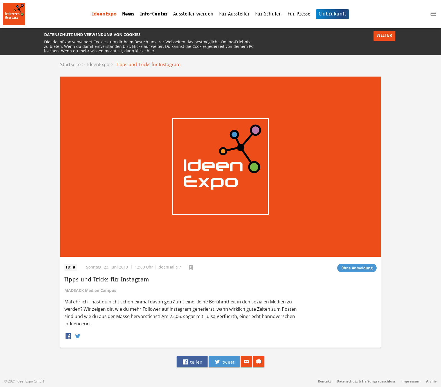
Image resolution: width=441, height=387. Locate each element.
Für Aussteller (234, 14)
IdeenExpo (104, 14)
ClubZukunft (332, 14)
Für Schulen (268, 14)
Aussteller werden (193, 14)
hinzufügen (191, 267)
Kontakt (324, 381)
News (128, 14)
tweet (224, 361)
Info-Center (154, 14)
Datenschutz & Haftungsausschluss (366, 381)
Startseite (70, 64)
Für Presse (298, 14)
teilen (192, 361)
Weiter (384, 35)
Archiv (431, 381)
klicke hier (144, 50)
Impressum (410, 381)
